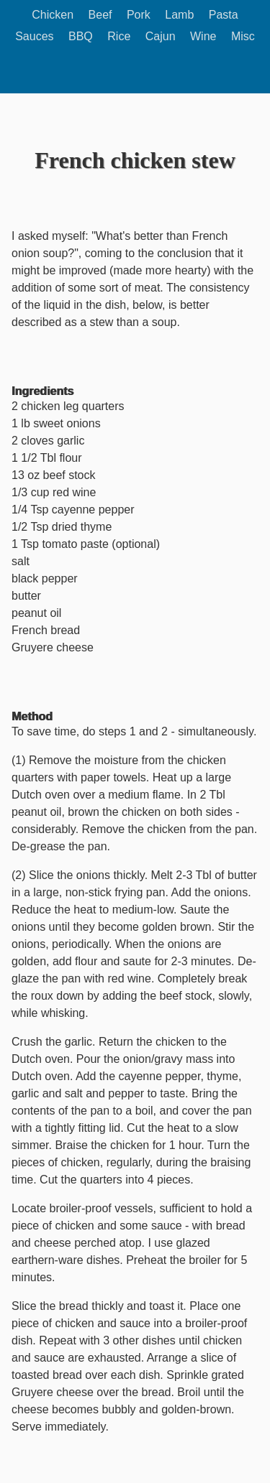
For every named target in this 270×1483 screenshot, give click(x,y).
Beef (100, 15)
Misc (243, 36)
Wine (203, 36)
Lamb (179, 15)
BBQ (80, 36)
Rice (118, 36)
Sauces (34, 36)
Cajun (160, 36)
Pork (138, 15)
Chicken (52, 15)
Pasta (223, 15)
